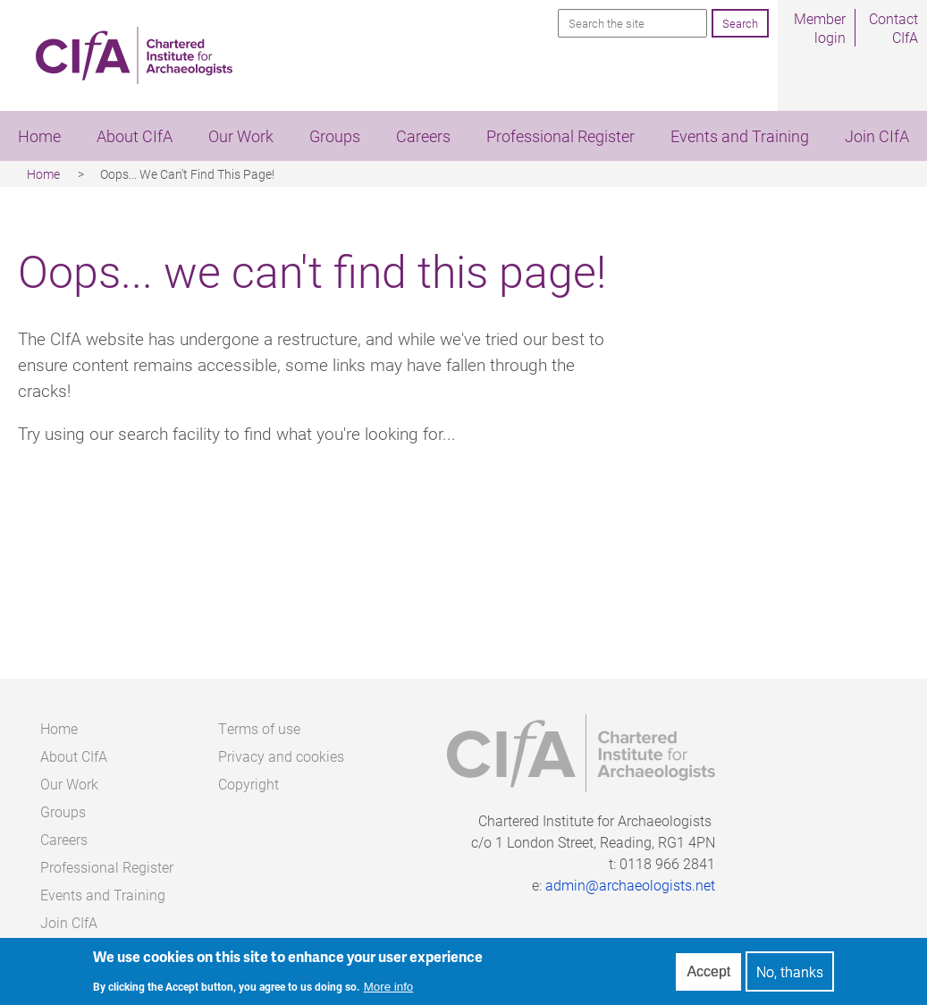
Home (39, 136)
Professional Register (560, 136)
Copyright (248, 783)
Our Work (241, 136)
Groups (334, 136)
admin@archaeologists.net (630, 884)
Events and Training (739, 136)
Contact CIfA (893, 27)
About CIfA (135, 136)
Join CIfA (877, 136)
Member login (820, 27)
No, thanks (789, 974)
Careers (423, 136)
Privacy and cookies (281, 756)
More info (389, 989)
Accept (708, 974)
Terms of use (259, 728)
